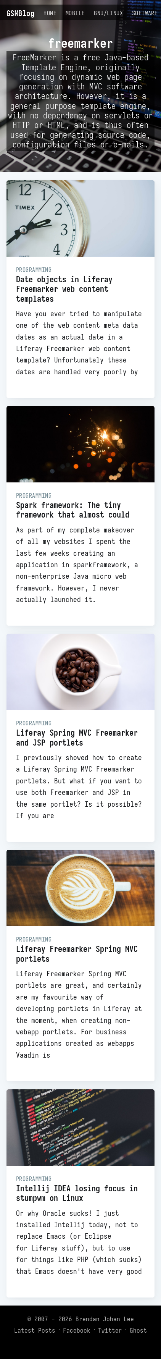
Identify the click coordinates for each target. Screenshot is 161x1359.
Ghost (138, 1330)
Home (49, 13)
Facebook (76, 1330)
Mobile (75, 13)
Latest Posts (34, 1330)
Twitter (110, 1330)
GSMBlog (20, 13)
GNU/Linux (108, 13)
